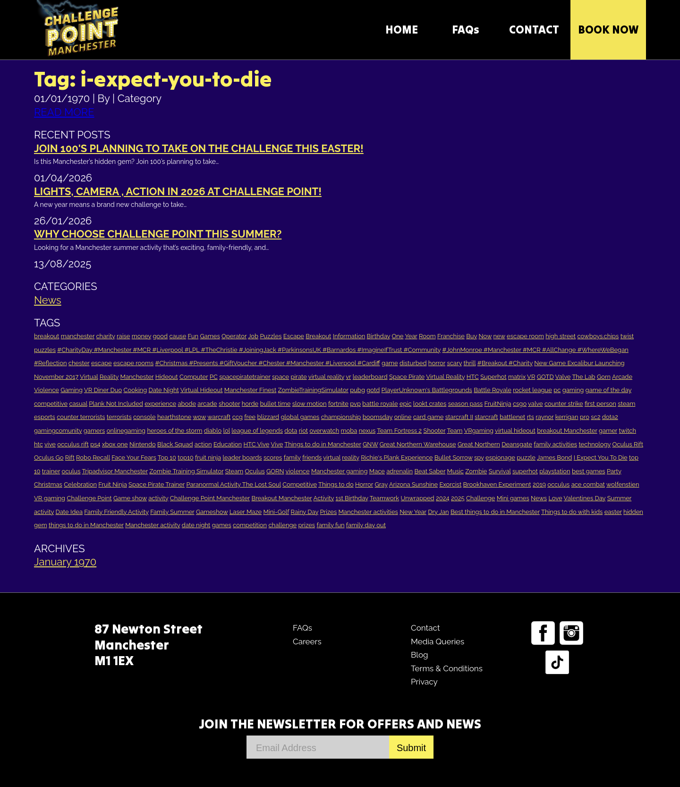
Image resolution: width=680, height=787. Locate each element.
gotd (373, 390)
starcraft (486, 416)
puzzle (526, 457)
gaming (573, 390)
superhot (525, 471)
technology (594, 444)
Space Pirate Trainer (156, 484)
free (249, 416)
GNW (370, 444)
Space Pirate (407, 376)
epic (406, 403)
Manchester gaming (339, 471)
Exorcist (450, 484)
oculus (70, 471)
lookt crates (429, 403)
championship (341, 416)
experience (160, 403)
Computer (193, 376)
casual (78, 403)
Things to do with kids (572, 511)
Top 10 (167, 457)
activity (158, 498)
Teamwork (385, 498)
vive (50, 444)
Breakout (318, 336)
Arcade (622, 376)
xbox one (115, 444)
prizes (306, 525)
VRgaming (478, 430)
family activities (555, 444)
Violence (46, 390)
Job (253, 336)
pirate (299, 376)
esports (44, 416)
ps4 (95, 444)
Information (349, 336)
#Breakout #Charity (505, 363)
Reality (109, 376)
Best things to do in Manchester (495, 511)
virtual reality (326, 376)
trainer (51, 471)
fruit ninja (208, 457)
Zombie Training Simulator (186, 471)
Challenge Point (89, 498)
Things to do (336, 484)
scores (273, 457)
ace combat (588, 484)
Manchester (137, 376)
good (160, 336)
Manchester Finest (250, 390)
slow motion (309, 403)
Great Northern (479, 444)
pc (557, 390)
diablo (212, 430)
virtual (331, 457)
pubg (357, 390)
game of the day (609, 390)
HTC (473, 376)
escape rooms (133, 363)
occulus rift (73, 444)
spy (479, 457)
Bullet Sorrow (453, 457)
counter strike (563, 403)
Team (454, 430)
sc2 (595, 416)
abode (187, 403)
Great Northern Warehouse (418, 444)
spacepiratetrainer (245, 376)
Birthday (379, 336)
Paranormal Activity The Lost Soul (233, 484)
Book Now (608, 29)
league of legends (257, 430)
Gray (380, 484)
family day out (366, 525)
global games (300, 416)
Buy (471, 336)
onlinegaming (126, 430)
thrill (469, 363)
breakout (46, 336)
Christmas (48, 484)
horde (250, 403)
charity (105, 336)
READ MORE (64, 112)
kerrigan (566, 416)
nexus (367, 430)
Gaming (71, 390)
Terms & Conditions (447, 668)
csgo (520, 403)
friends (312, 457)
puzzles (45, 349)
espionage (500, 457)
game (390, 363)
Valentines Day (585, 498)
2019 (539, 484)
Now (485, 336)
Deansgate (517, 444)
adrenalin (399, 471)
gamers (94, 430)
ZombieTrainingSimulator (313, 390)
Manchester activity (152, 525)
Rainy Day (305, 511)
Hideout (166, 376)
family (292, 457)
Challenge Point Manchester (210, 498)
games (221, 525)
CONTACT (534, 29)
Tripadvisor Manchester (115, 471)
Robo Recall (93, 457)
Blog (419, 654)
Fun (193, 336)
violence (298, 471)
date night (196, 525)
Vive (277, 444)
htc (38, 444)
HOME (401, 29)
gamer (608, 430)
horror (436, 363)
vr (348, 376)
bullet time (275, 403)
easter (613, 511)
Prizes (328, 511)
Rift (70, 457)
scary (454, 363)
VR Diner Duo (103, 390)
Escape (293, 336)
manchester (77, 336)
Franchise (451, 336)
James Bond (554, 457)
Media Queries (437, 641)
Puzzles (270, 336)
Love (555, 498)
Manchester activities (368, 511)
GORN (275, 471)
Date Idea (69, 511)
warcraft (218, 416)
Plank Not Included (116, 403)
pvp (355, 403)
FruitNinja (497, 403)
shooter (229, 403)
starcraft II (459, 416)
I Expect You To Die (601, 457)
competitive (51, 403)
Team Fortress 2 (399, 430)
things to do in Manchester (86, 525)
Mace (377, 471)
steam (626, 403)
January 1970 (65, 562)
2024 (443, 498)
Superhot (493, 376)
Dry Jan (438, 511)
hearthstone (174, 416)
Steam (234, 471)
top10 (186, 457)
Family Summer (172, 511)
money (141, 336)
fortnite (338, 403)
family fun (330, 525)
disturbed (413, 363)
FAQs (465, 29)
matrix (517, 376)
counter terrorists (81, 416)
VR (531, 376)
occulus (558, 484)
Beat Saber (429, 471)
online (402, 416)
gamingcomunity (58, 430)
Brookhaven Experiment (497, 484)
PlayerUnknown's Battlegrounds (427, 390)
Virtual (89, 376)
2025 (458, 498)
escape (101, 363)
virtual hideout (515, 430)
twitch (627, 430)
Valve (563, 376)
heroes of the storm (174, 430)
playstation (554, 471)
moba (349, 430)
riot (303, 430)
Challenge (480, 498)
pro (584, 416)
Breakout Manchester (281, 498)
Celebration (80, 484)
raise (123, 336)
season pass (465, 403)
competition (250, 525)
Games (210, 336)
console (144, 416)
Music (455, 471)
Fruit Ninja (112, 484)
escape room (525, 336)
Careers (307, 641)
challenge (282, 525)
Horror (364, 484)
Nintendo (142, 444)
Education (227, 444)
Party (614, 471)
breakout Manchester (567, 430)
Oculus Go (49, 457)
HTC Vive (256, 444)
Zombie (476, 471)
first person (600, 403)
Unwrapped (417, 498)
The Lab (583, 376)
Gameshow (212, 511)
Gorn (604, 376)
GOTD (545, 376)
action (203, 444)
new (499, 336)
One (398, 336)
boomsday (377, 416)
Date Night (164, 390)
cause (177, 336)
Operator (233, 336)
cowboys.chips (598, 336)
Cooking (135, 390)
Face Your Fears (133, 457)
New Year (413, 511)
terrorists (119, 416)
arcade (207, 403)
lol (226, 430)
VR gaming (49, 498)
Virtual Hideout (201, 390)
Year (411, 336)
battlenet (512, 416)
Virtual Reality (445, 376)
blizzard (268, 416)
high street (560, 336)
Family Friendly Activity (116, 511)
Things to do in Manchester (322, 444)
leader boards (242, 457)
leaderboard (370, 376)
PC (214, 376)
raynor (544, 416)
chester (79, 363)
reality (350, 457)
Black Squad (175, 444)
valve (535, 403)
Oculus (255, 471)
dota (290, 430)
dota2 (610, 416)
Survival (500, 471)
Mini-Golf (276, 511)
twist (627, 336)
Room (427, 336)
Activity (324, 498)
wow (199, 416)
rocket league (532, 390)
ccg (237, 416)
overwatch (324, 430)
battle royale (380, 403)
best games (588, 471)
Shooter (434, 430)
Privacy (424, 681)
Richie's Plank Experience (397, 457)
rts (530, 416)
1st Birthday (352, 498)
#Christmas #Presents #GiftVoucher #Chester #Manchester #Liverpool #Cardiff (267, 363)
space (280, 376)
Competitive (299, 484)
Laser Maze (246, 511)
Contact (425, 628)
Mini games (513, 498)
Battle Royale (492, 390)
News (47, 300)
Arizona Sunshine (413, 484)
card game (428, 416)
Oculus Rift (627, 444)
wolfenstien (622, 484)
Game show (130, 498)
